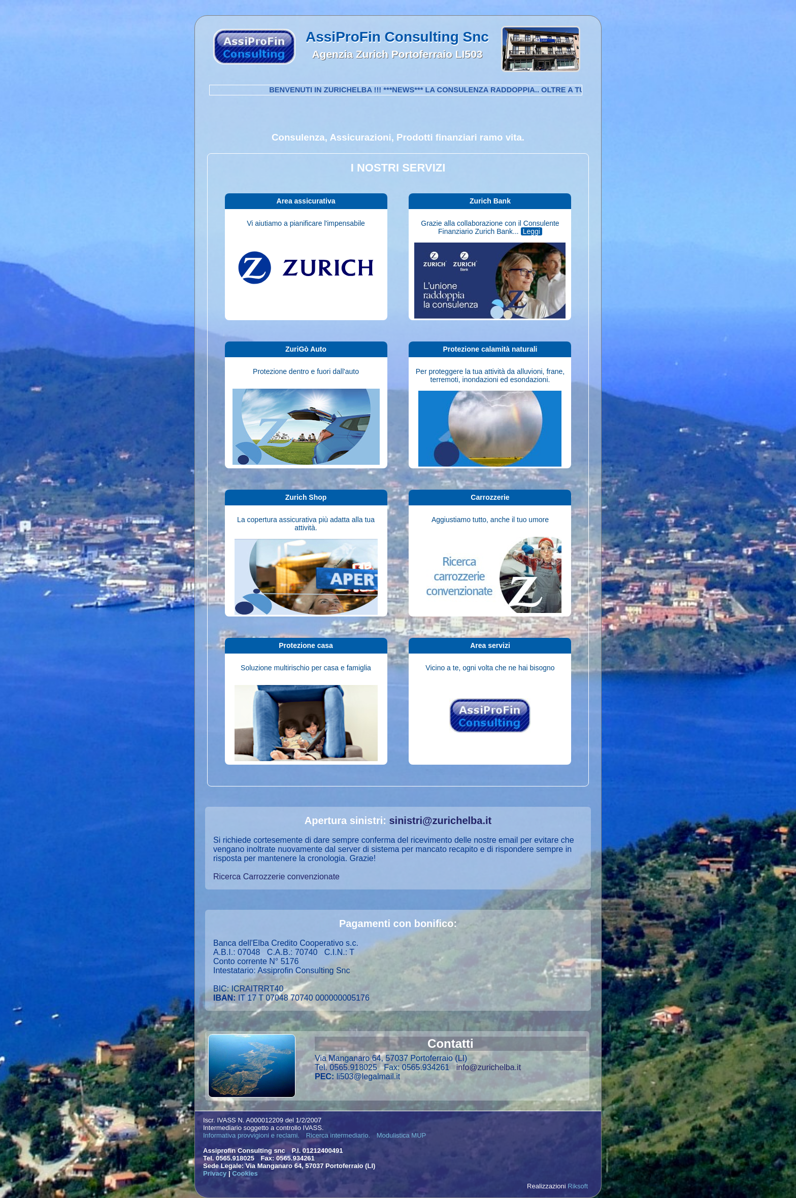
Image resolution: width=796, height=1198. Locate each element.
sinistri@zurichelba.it (440, 820)
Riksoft (578, 1186)
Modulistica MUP (401, 1135)
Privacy (214, 1173)
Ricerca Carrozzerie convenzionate (276, 876)
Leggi (531, 231)
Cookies (245, 1173)
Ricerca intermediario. (338, 1135)
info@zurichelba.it (488, 1067)
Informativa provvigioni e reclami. (251, 1135)
